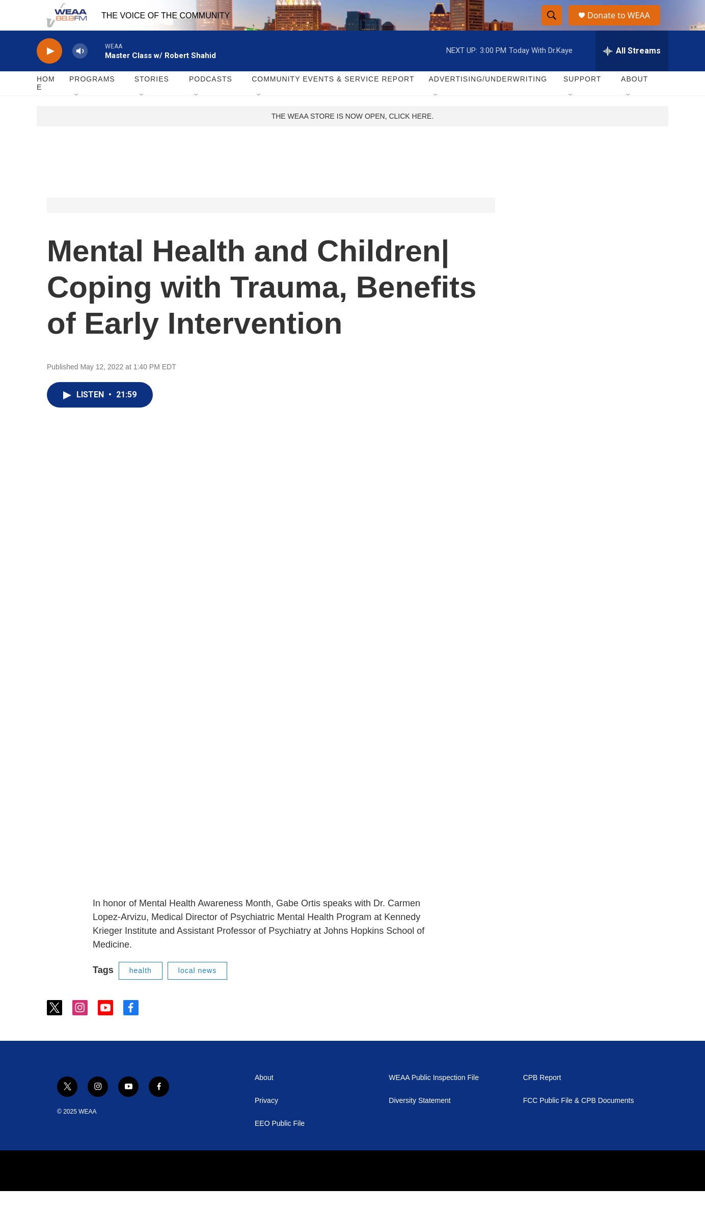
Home (46, 106)
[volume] (80, 74)
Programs (92, 102)
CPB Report (542, 1100)
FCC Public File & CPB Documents (578, 1123)
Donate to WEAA (623, 26)
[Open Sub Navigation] (77, 118)
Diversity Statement (419, 1123)
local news (197, 993)
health (140, 993)
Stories (151, 102)
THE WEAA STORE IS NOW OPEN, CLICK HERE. (353, 139)
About (634, 102)
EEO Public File (280, 1146)
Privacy (266, 1123)
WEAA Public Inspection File (434, 1100)
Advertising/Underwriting (487, 102)
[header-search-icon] (552, 27)
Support (582, 102)
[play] (49, 74)
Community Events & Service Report (333, 102)
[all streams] (631, 73)
